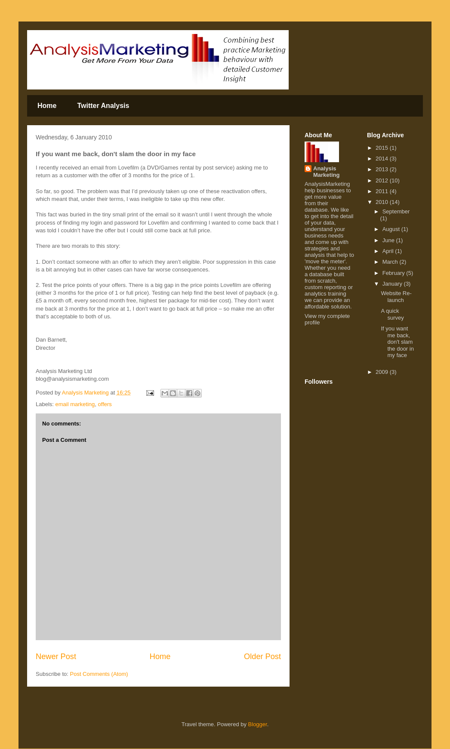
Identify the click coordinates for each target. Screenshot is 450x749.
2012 (383, 180)
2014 (383, 158)
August (391, 229)
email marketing (75, 404)
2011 (383, 191)
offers (105, 404)
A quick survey (392, 314)
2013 (383, 169)
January (393, 283)
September (396, 211)
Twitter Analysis (103, 105)
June (389, 240)
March (391, 262)
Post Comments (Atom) (99, 674)
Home (46, 105)
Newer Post (56, 656)
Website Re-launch (396, 296)
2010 (383, 202)
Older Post (262, 656)
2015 (383, 148)
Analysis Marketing (326, 171)
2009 (383, 372)
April (388, 251)
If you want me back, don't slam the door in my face (397, 341)
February (394, 273)
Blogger (257, 724)
